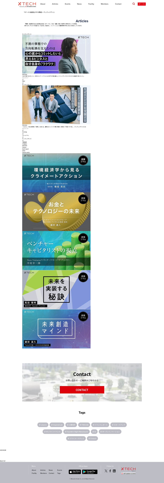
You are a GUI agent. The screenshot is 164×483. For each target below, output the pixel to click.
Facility (91, 4)
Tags (59, 473)
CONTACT (82, 390)
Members (104, 4)
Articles (55, 4)
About (42, 4)
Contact (118, 4)
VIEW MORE (3, 450)
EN (144, 4)
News (79, 4)
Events (67, 4)
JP (139, 4)
